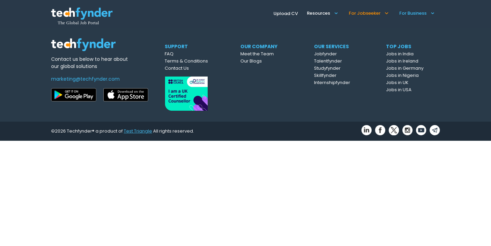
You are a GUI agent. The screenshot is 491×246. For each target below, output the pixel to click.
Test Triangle (138, 131)
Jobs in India (400, 54)
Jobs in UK (397, 82)
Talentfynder (328, 61)
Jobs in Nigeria (402, 75)
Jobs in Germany (404, 68)
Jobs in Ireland (402, 61)
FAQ (169, 54)
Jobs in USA (399, 89)
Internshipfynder (332, 82)
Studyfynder (327, 68)
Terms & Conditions (186, 61)
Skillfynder (325, 75)
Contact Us (177, 68)
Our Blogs (251, 61)
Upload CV (285, 13)
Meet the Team (257, 54)
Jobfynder (325, 54)
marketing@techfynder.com (85, 79)
